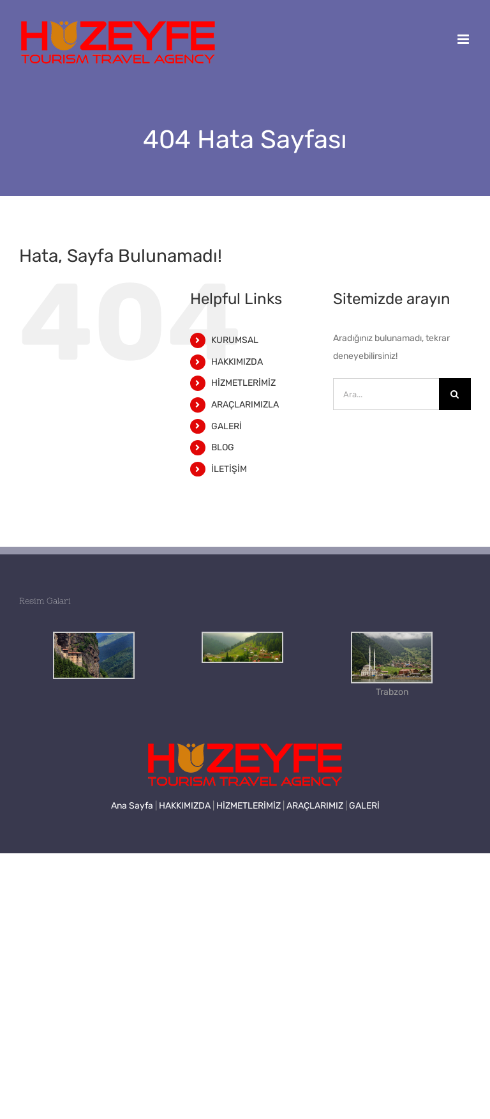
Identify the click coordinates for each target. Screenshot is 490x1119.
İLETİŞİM (229, 469)
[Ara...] (386, 394)
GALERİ (226, 426)
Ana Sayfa (132, 805)
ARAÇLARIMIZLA (245, 404)
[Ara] (455, 394)
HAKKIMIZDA (237, 361)
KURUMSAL (234, 340)
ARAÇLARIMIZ (314, 805)
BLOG (222, 447)
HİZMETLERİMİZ (243, 382)
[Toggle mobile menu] (464, 39)
